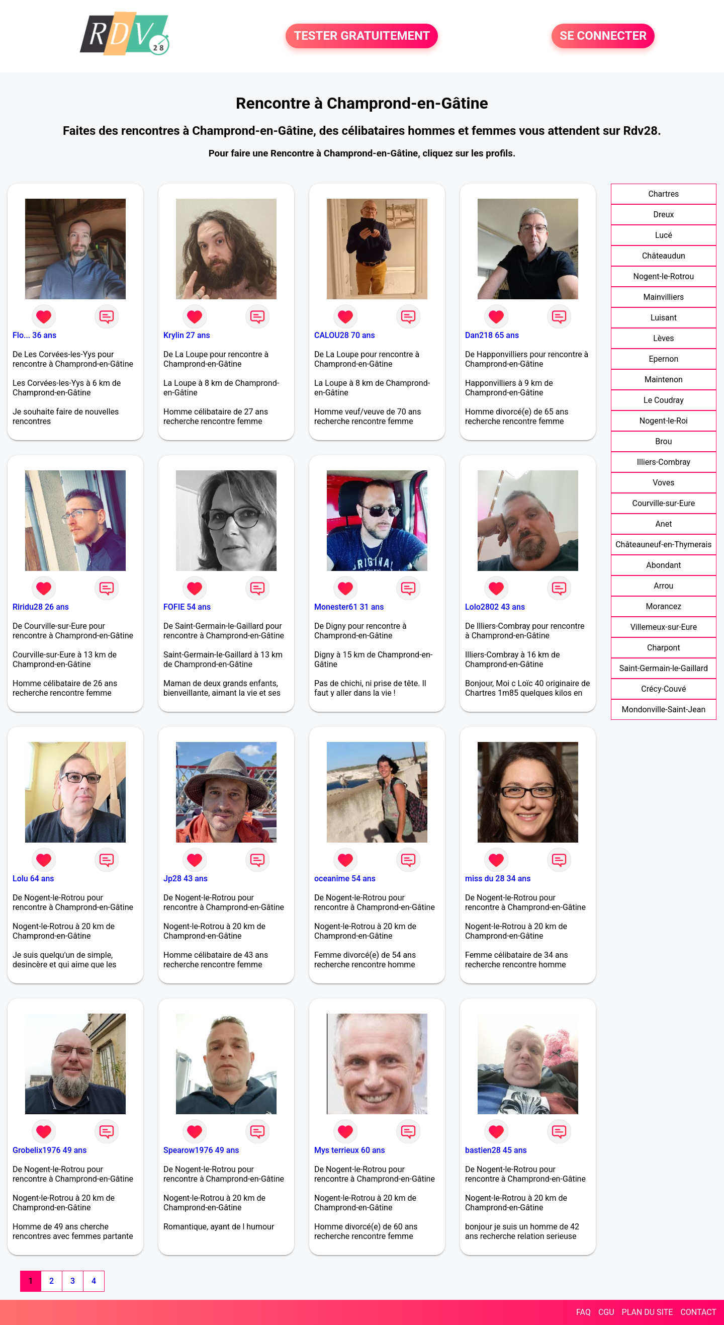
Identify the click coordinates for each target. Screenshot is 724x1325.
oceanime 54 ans (345, 878)
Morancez (664, 606)
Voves (663, 482)
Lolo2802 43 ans (495, 607)
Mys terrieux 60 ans (349, 1150)
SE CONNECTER (603, 36)
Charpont (663, 647)
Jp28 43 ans (185, 878)
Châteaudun (663, 256)
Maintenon (664, 379)
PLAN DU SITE (647, 1312)
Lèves (663, 338)
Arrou (663, 586)
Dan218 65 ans (492, 335)
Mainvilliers (663, 297)
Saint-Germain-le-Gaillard (663, 668)
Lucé (663, 235)
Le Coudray (664, 400)
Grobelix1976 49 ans (49, 1150)
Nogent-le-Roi (664, 421)
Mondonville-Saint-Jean (664, 709)
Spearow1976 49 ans (201, 1150)
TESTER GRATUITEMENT (362, 36)
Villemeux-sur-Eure (663, 627)
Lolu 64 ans (33, 878)
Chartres (663, 194)
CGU (606, 1312)
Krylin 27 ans (186, 335)
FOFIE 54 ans (187, 607)
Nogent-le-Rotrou (664, 276)
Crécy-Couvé (663, 689)
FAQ (583, 1312)
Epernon (663, 359)
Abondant (663, 565)
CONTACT (698, 1312)
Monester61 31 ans (349, 607)
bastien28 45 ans (496, 1150)
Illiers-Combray (663, 462)
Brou (663, 441)
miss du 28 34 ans (497, 878)
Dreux (663, 214)
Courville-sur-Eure (663, 503)
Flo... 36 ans (34, 335)
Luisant (664, 317)
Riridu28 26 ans (41, 607)
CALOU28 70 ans (344, 335)
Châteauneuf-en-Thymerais (663, 544)
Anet (663, 524)
